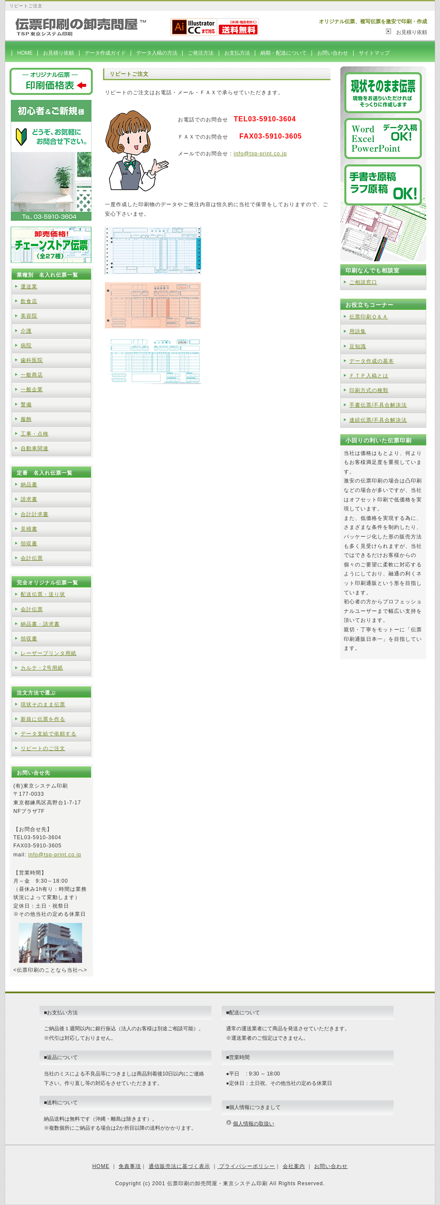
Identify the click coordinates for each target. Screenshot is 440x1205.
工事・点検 (35, 434)
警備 (26, 405)
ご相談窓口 (363, 282)
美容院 (29, 316)
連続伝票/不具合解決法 (378, 420)
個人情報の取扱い (253, 1124)
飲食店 (29, 301)
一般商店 (32, 375)
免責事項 (130, 1166)
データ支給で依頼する (48, 734)
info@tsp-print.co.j (259, 154)
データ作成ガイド (105, 53)
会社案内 (294, 1166)
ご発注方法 (201, 53)
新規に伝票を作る (43, 719)
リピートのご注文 (43, 748)
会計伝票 (32, 558)
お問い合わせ (332, 53)
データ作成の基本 (371, 361)
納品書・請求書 (40, 624)
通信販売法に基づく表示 (179, 1166)
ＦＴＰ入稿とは (368, 376)
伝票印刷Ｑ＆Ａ (368, 317)
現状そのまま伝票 (43, 704)
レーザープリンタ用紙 (48, 653)
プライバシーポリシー (246, 1166)
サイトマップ (374, 53)
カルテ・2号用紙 (42, 668)
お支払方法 (237, 53)
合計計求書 (35, 514)
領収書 (29, 544)
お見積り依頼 (409, 32)
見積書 (29, 529)
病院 (26, 346)
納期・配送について (283, 53)
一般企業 (32, 389)
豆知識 (357, 346)
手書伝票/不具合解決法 (378, 405)
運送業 (29, 287)
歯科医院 (32, 360)
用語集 (357, 331)
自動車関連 (35, 448)
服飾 (26, 419)
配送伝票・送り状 (43, 594)
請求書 (29, 499)
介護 (26, 331)
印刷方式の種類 (368, 390)
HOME (25, 53)
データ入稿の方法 (156, 53)
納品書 (29, 485)
